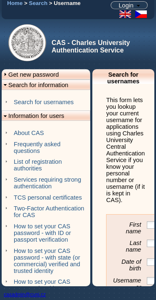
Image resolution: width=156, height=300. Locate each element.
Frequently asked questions (37, 147)
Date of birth (131, 265)
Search (38, 3)
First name (133, 228)
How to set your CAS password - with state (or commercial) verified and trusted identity (47, 261)
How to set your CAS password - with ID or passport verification (42, 233)
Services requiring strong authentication (47, 183)
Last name (133, 246)
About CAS (29, 133)
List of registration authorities (38, 165)
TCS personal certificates (48, 197)
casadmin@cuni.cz (25, 295)
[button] (129, 5)
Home (14, 3)
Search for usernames (44, 102)
